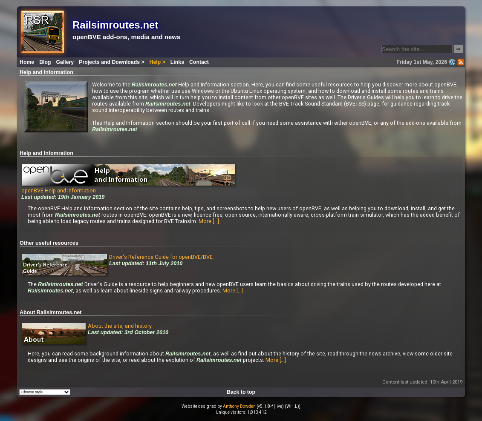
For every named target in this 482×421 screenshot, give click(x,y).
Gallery (65, 62)
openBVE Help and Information (128, 187)
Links (177, 62)
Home (27, 62)
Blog (45, 62)
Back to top (241, 392)
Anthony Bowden (239, 406)
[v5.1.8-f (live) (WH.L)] (278, 406)
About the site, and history (120, 326)
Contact (199, 62)
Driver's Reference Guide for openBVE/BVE (161, 257)
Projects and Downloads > (111, 62)
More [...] (209, 221)
